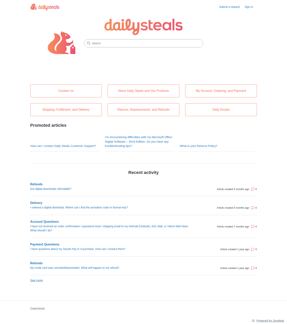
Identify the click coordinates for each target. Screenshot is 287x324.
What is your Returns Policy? (198, 146)
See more (36, 280)
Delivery (36, 203)
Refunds (36, 184)
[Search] (143, 43)
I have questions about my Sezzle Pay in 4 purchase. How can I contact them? (77, 249)
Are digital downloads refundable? (51, 188)
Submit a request (229, 6)
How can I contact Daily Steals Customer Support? (63, 146)
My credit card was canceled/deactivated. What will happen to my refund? (74, 267)
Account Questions (44, 221)
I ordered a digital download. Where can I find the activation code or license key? (79, 207)
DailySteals (37, 308)
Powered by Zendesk (270, 320)
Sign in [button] (249, 6)
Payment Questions (44, 244)
